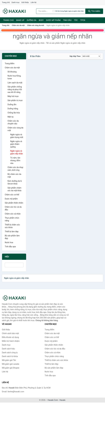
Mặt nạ (10, 117)
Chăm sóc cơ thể (12, 195)
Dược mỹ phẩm (53, 20)
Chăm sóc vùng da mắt (35, 25)
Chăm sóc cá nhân (13, 214)
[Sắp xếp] (91, 56)
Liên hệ (33, 2)
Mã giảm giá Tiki (9, 360)
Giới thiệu (25, 2)
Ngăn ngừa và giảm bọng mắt (16, 135)
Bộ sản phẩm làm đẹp (12, 237)
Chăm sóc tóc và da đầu (13, 208)
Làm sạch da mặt (15, 83)
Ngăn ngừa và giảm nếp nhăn (16, 152)
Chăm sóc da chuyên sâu (13, 122)
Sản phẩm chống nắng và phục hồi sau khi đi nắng (15, 89)
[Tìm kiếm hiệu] (44, 11)
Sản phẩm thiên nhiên (14, 203)
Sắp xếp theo (75, 56)
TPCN (82, 20)
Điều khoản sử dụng (10, 337)
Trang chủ (6, 2)
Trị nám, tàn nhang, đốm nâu (15, 160)
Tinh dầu (67, 20)
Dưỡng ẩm (12, 104)
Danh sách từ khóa (10, 356)
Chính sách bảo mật (10, 333)
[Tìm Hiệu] (14, 265)
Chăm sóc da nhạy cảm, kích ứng (15, 168)
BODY (41, 20)
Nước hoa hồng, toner (14, 77)
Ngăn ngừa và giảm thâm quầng (16, 144)
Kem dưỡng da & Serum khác (15, 182)
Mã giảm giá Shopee (10, 368)
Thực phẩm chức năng (12, 219)
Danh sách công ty (10, 352)
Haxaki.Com (53, 400)
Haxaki (62, 400)
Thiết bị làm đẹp (11, 231)
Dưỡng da (31, 20)
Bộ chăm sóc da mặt (14, 175)
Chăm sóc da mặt (18, 25)
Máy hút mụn (13, 96)
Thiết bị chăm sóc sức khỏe (12, 226)
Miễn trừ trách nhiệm (11, 341)
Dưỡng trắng (13, 108)
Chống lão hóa (14, 113)
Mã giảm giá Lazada (10, 364)
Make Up (20, 20)
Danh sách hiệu (8, 349)
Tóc (76, 20)
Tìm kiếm (94, 11)
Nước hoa (9, 242)
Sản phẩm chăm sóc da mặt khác (15, 189)
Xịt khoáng (12, 72)
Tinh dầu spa (10, 246)
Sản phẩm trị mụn (15, 100)
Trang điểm (9, 63)
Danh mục (16, 2)
